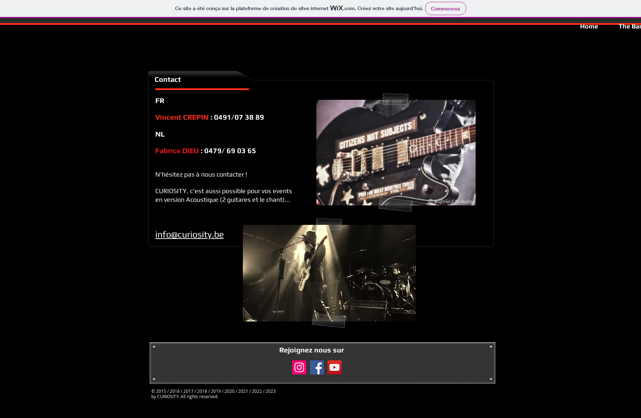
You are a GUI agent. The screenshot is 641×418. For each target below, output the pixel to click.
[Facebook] (317, 367)
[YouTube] (335, 367)
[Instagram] (299, 367)
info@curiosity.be (189, 234)
